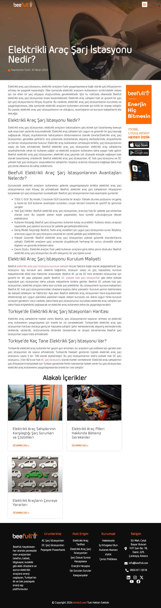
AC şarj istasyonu (51, 360)
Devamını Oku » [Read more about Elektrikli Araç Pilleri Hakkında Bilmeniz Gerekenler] (80, 445)
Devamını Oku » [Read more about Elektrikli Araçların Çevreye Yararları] (21, 513)
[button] (144, 4)
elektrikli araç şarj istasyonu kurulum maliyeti (42, 266)
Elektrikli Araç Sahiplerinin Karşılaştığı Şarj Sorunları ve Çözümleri (34, 433)
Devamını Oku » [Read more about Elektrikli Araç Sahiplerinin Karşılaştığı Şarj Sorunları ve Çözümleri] (21, 445)
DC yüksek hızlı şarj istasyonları (80, 277)
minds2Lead (80, 602)
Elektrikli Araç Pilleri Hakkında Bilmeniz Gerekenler (88, 433)
